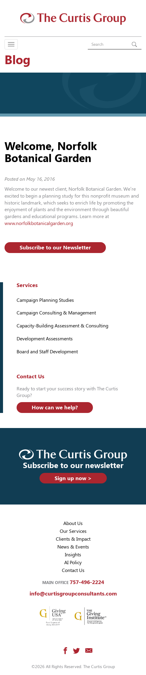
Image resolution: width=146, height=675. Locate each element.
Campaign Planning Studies (45, 300)
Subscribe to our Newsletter (55, 247)
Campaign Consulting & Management (56, 313)
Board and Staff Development (47, 352)
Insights (73, 555)
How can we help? (55, 407)
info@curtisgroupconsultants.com (73, 593)
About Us (73, 523)
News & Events (73, 547)
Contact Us (73, 570)
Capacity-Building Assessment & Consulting (62, 326)
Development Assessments (45, 339)
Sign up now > (73, 478)
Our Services (73, 531)
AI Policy (73, 562)
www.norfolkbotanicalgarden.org (39, 223)
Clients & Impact (73, 539)
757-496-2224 (87, 582)
